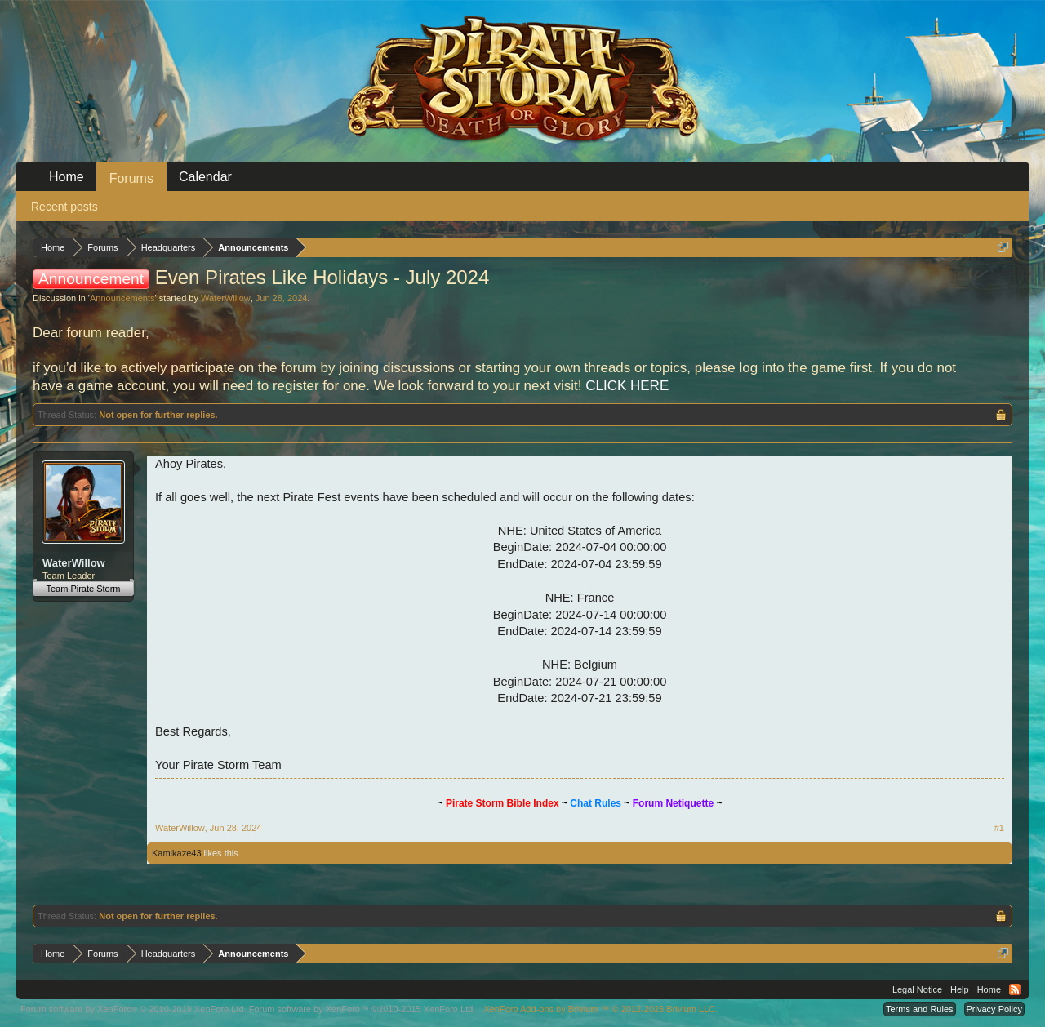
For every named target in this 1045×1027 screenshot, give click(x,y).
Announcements (122, 298)
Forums (131, 178)
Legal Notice (917, 989)
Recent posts (64, 206)
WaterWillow (226, 298)
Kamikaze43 (177, 853)
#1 (999, 828)
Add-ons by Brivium (600, 1009)
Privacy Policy (994, 1009)
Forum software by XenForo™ (362, 1009)
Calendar (205, 177)
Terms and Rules (920, 1009)
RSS (1015, 989)
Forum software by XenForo (133, 1009)
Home (66, 177)
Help (959, 989)
